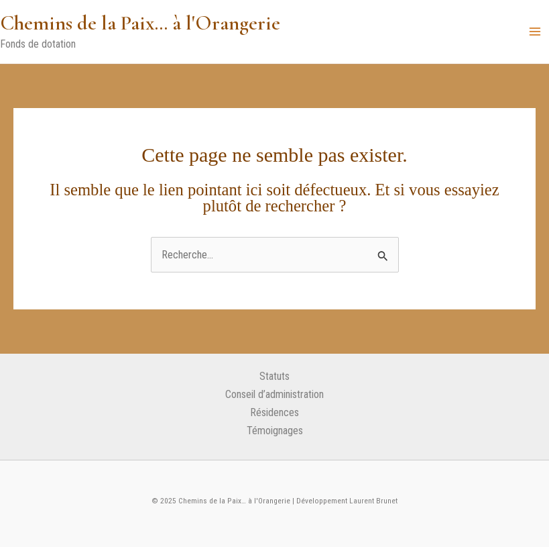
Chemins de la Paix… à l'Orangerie (140, 23)
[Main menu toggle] (534, 31)
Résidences (274, 412)
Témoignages (275, 430)
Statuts (274, 376)
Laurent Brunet (372, 500)
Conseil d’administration (274, 394)
